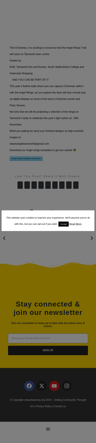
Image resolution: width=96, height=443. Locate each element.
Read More (75, 224)
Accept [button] (63, 224)
